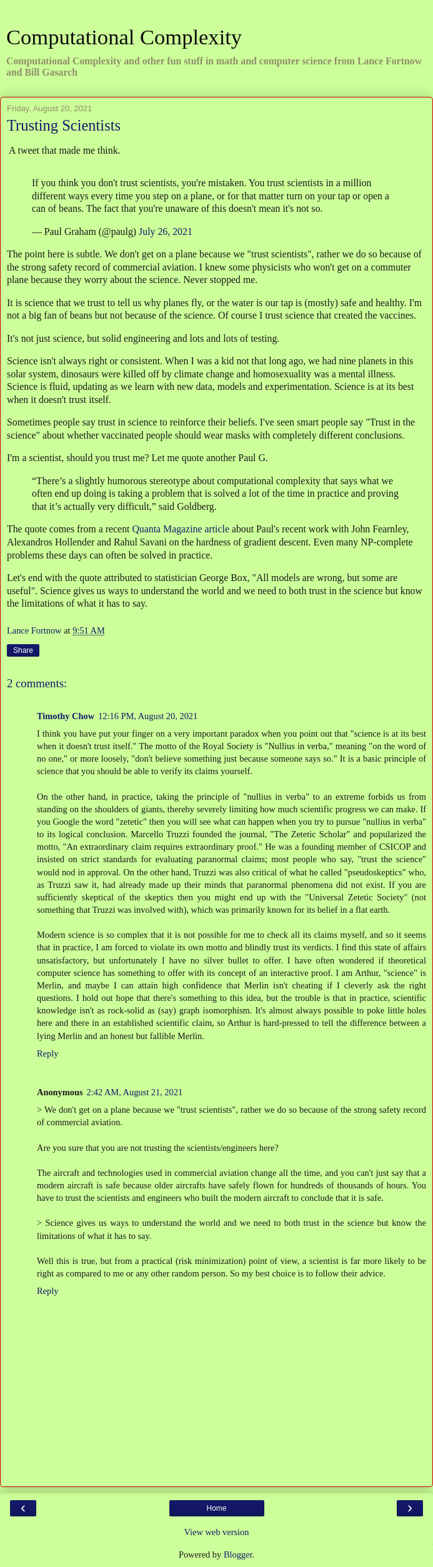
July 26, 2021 (165, 231)
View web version (216, 1532)
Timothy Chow (65, 716)
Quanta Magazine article (180, 529)
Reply (47, 1053)
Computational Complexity (124, 37)
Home (216, 1508)
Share (23, 650)
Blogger (238, 1555)
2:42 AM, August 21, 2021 (135, 1092)
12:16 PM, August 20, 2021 (147, 716)
